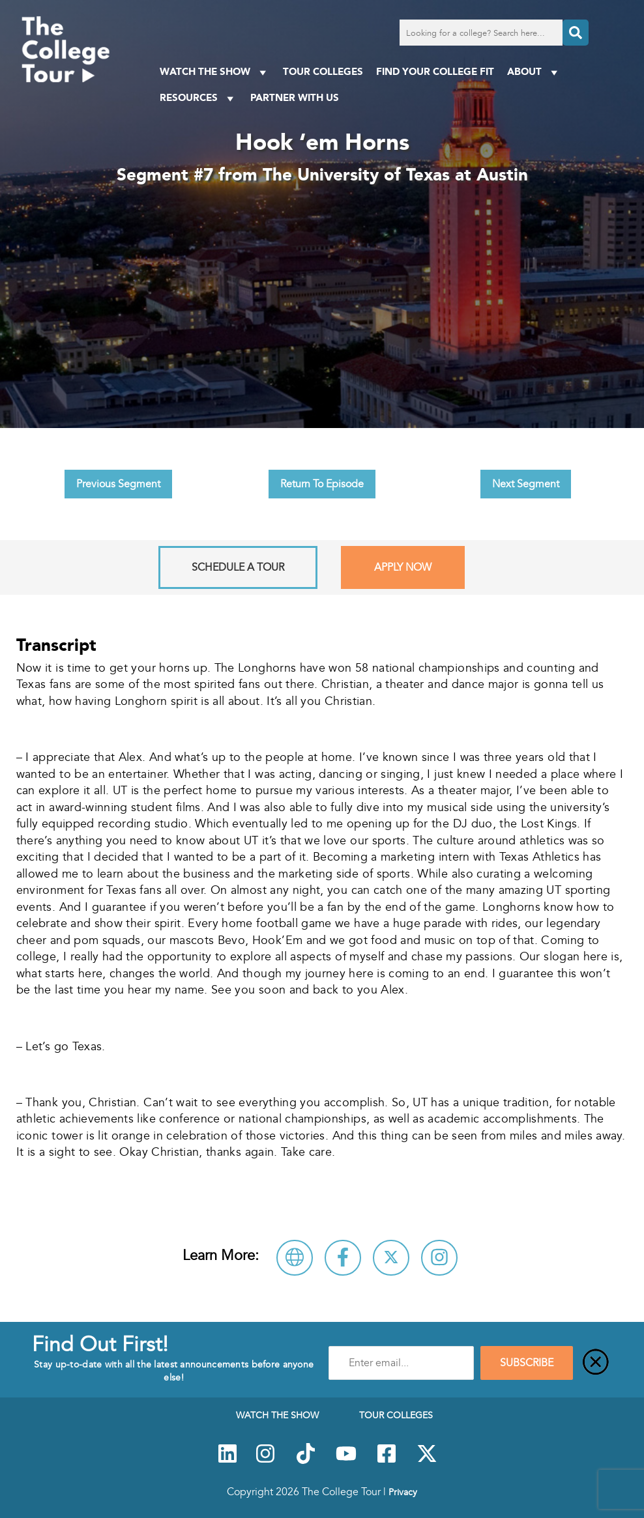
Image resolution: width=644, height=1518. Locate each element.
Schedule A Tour (238, 567)
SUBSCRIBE (526, 1362)
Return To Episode (322, 484)
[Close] (595, 1363)
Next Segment (525, 484)
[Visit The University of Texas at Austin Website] (294, 1258)
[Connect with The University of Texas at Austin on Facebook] (343, 1258)
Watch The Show (215, 72)
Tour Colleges (323, 71)
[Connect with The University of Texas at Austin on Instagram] (439, 1258)
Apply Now (403, 567)
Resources (198, 98)
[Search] (576, 33)
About (534, 72)
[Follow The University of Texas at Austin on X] (391, 1258)
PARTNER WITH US (294, 97)
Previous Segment (118, 484)
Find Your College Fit (435, 71)
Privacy (402, 1492)
